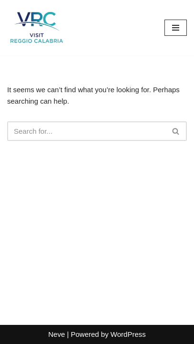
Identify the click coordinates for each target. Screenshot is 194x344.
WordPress (128, 334)
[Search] (86, 131)
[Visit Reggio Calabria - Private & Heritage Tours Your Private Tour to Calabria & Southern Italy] (35, 28)
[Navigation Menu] (175, 28)
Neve (56, 334)
